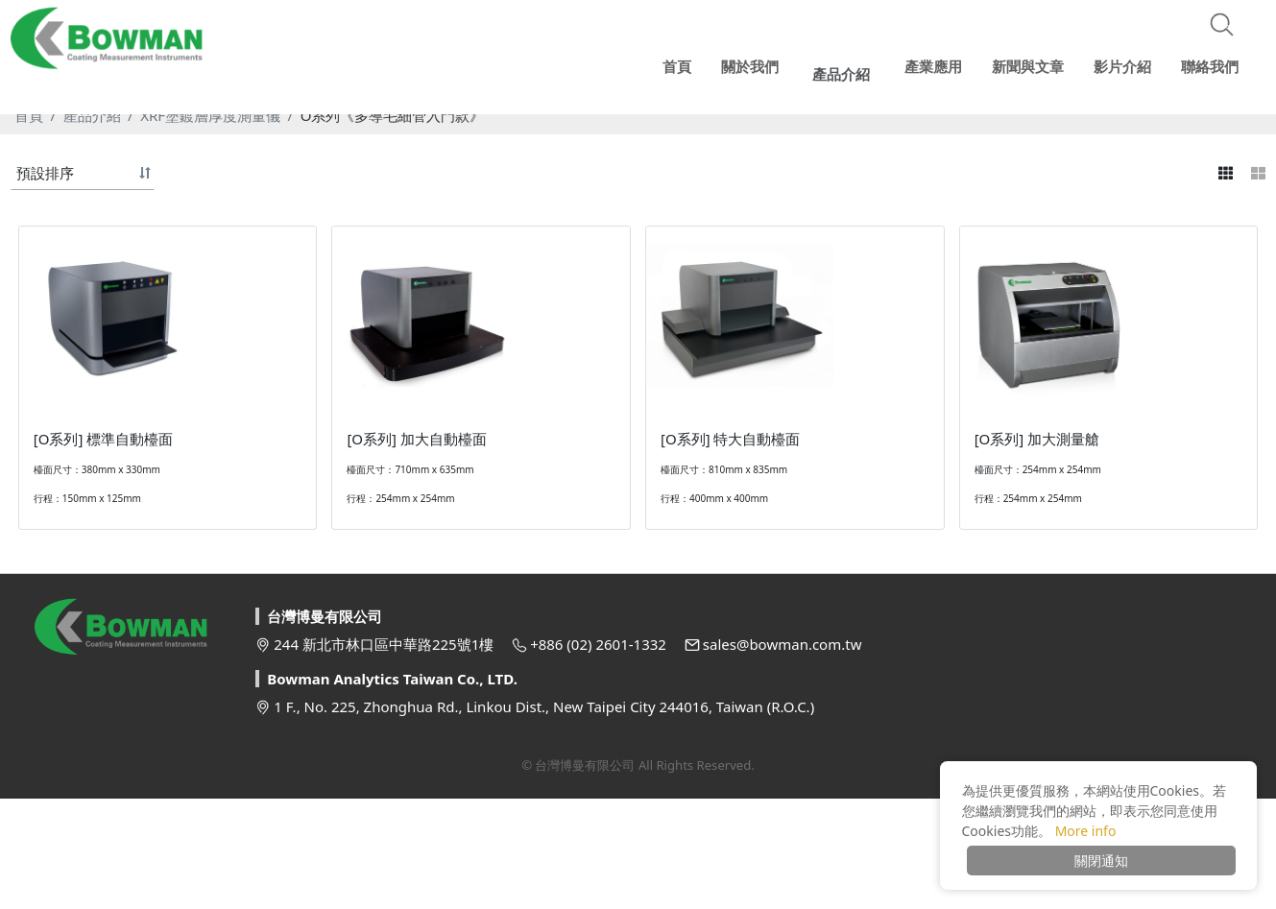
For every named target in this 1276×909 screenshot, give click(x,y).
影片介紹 (1121, 62)
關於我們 (760, 62)
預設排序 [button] (45, 172)
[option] (638, 96)
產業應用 (933, 62)
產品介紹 (92, 115)
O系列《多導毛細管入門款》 (393, 115)
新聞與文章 (1027, 62)
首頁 (28, 115)
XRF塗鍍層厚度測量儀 (210, 115)
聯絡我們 (1208, 62)
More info (1086, 831)
